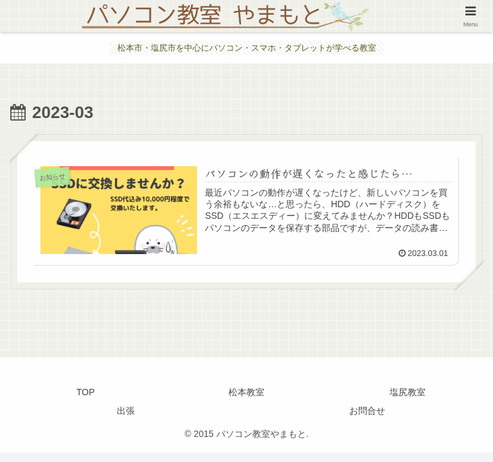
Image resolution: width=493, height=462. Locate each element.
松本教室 (246, 392)
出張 (126, 411)
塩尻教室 (408, 392)
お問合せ (367, 411)
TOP (85, 392)
